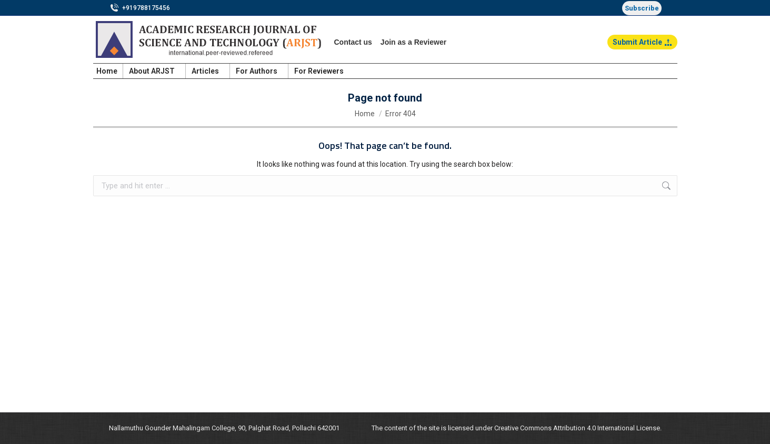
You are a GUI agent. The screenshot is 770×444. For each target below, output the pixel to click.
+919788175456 (140, 8)
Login (662, 71)
